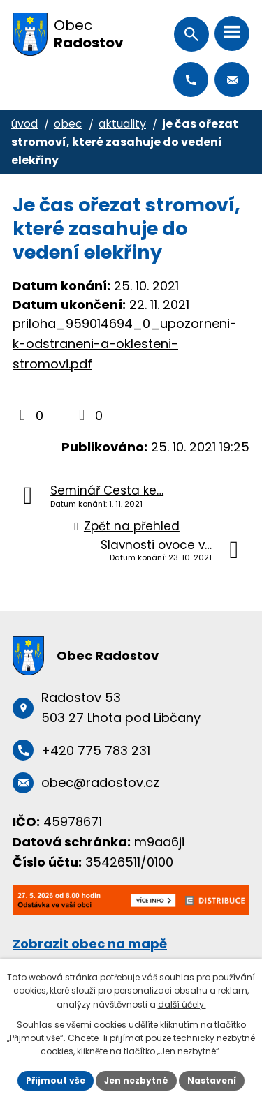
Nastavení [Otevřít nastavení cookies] (211, 1080)
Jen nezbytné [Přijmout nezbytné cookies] (136, 1080)
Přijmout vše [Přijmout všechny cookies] (55, 1080)
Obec (68, 124)
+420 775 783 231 (190, 79)
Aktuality (122, 124)
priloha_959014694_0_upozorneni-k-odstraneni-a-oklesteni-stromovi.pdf (125, 344)
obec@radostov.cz (231, 79)
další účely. (182, 1004)
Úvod (24, 124)
